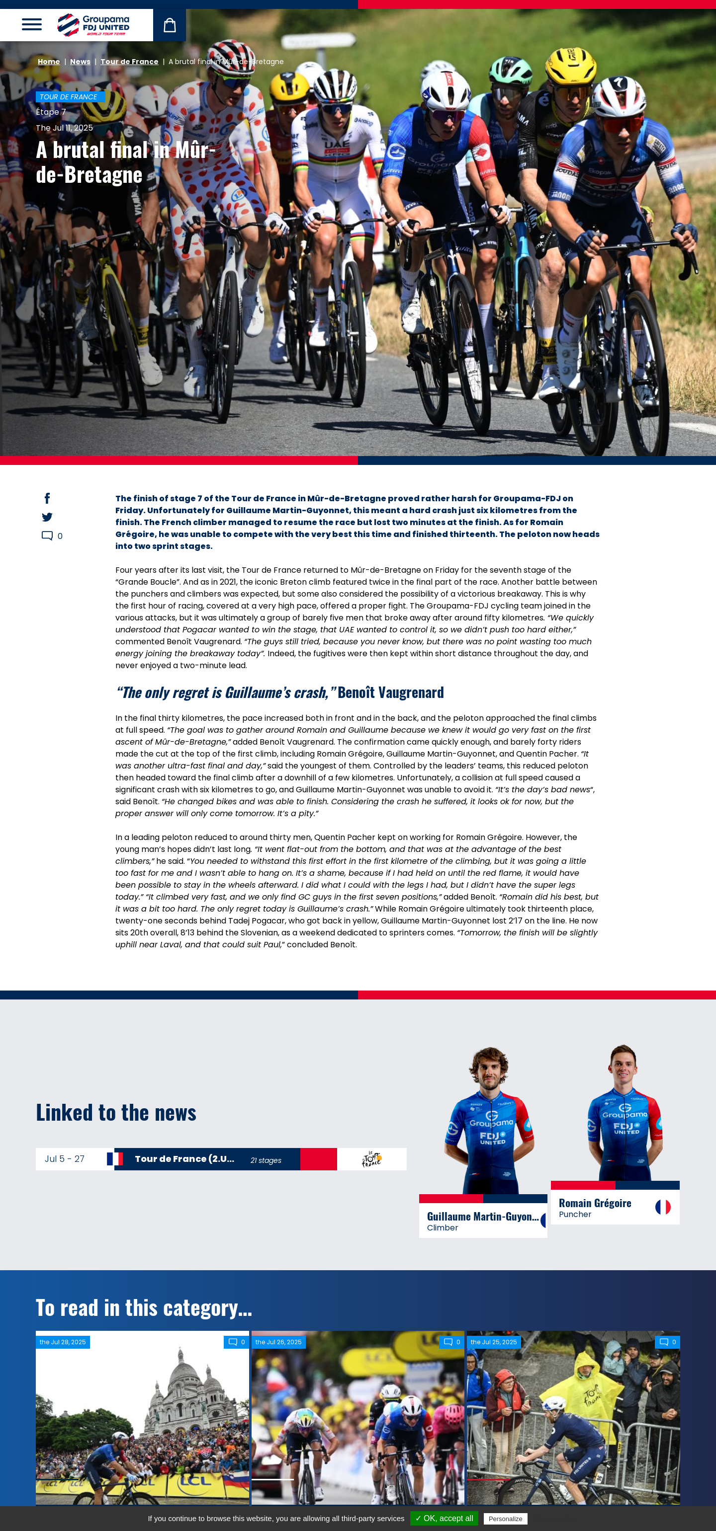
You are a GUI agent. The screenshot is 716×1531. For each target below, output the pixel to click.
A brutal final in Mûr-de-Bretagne (126, 161)
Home (49, 62)
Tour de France (129, 62)
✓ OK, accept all (444, 1518)
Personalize (506, 1519)
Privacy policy (554, 1519)
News (80, 62)
